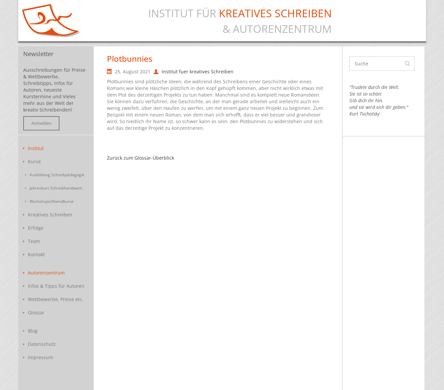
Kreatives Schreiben (50, 214)
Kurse (34, 161)
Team (34, 241)
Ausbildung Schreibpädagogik (57, 175)
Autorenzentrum (46, 273)
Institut (36, 148)
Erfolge (36, 228)
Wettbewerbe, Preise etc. (55, 299)
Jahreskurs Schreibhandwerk (56, 188)
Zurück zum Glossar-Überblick (140, 158)
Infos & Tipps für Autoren (56, 286)
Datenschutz (42, 344)
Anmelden (41, 123)
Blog (33, 331)
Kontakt (36, 254)
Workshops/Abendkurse (52, 201)
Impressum (40, 357)
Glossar (36, 312)
